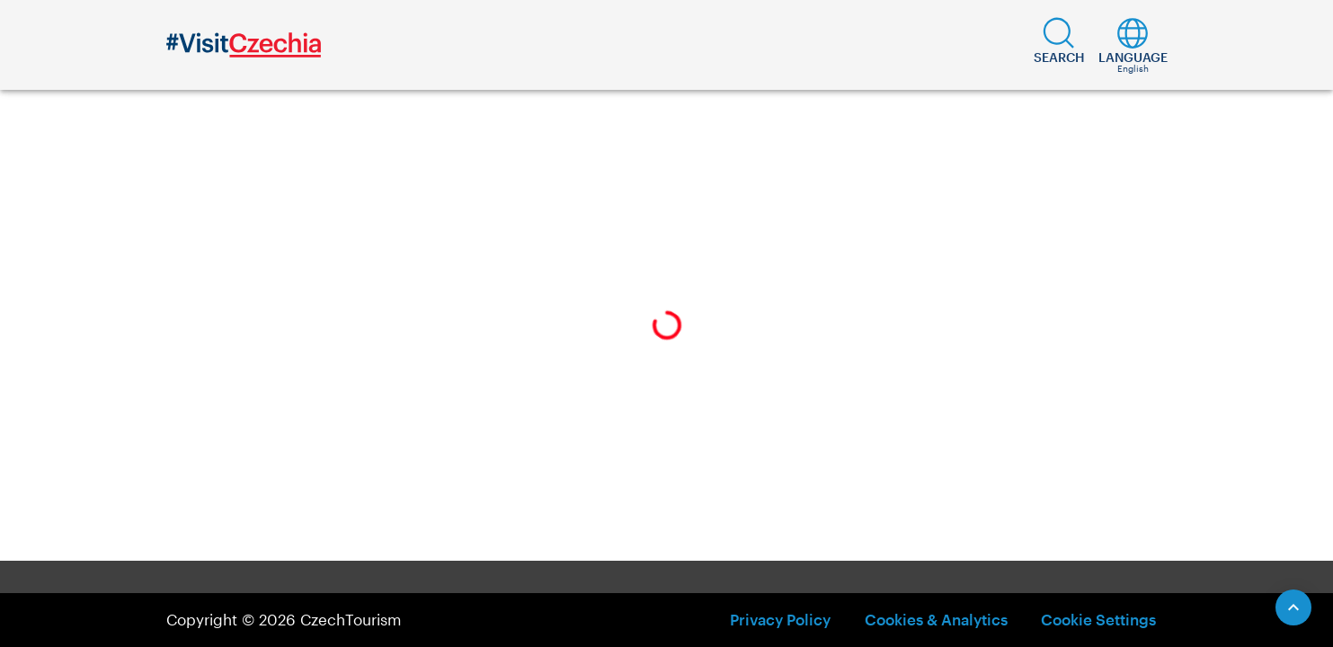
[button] (1059, 45)
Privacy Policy (780, 619)
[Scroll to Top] (1293, 607)
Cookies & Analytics (936, 619)
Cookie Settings (1098, 619)
